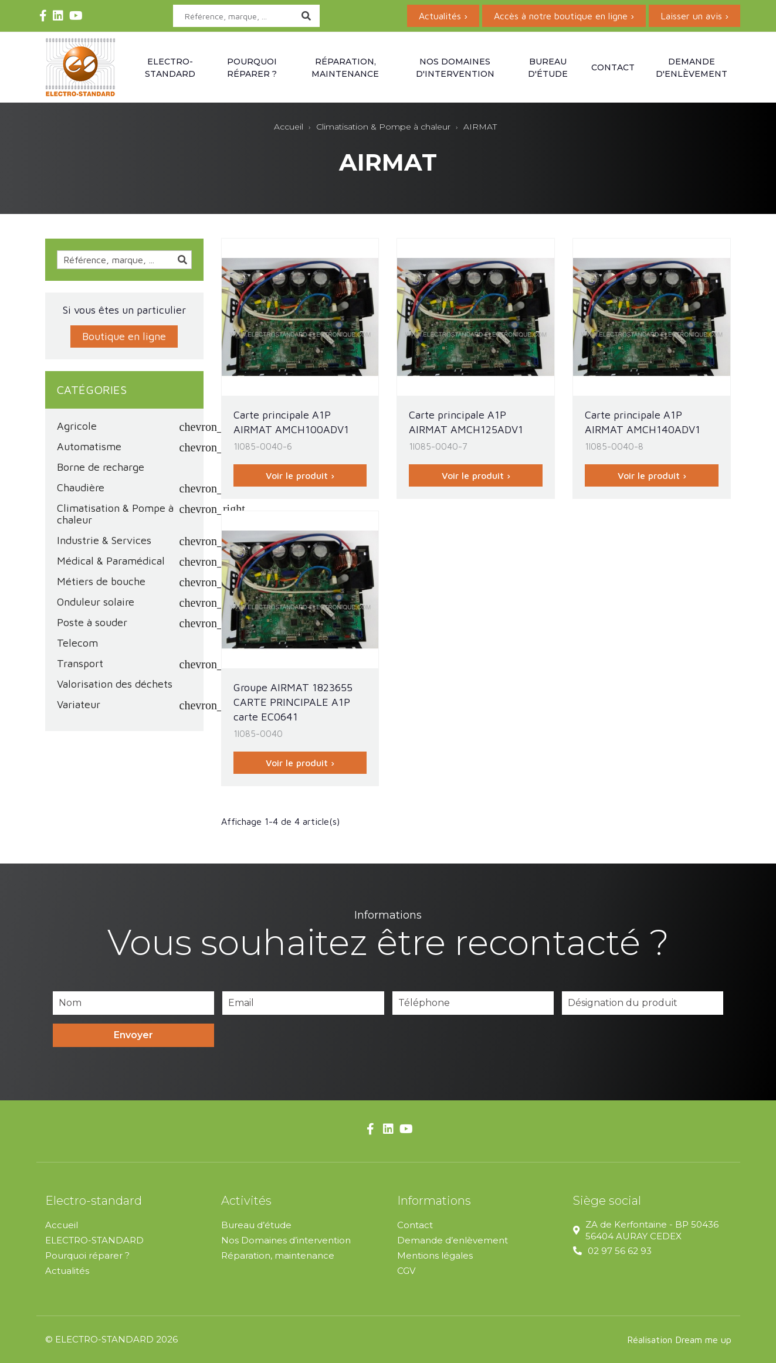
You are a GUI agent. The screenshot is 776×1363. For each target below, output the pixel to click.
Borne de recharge (100, 467)
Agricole (77, 426)
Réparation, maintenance (345, 67)
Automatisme (89, 447)
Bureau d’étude (256, 1225)
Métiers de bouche (101, 581)
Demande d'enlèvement (691, 67)
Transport (80, 663)
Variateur (78, 705)
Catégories (92, 389)
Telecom (77, 643)
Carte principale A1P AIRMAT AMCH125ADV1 (466, 422)
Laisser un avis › (694, 16)
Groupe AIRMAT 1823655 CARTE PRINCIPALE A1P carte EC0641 (293, 702)
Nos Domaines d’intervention (286, 1240)
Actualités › (443, 16)
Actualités (67, 1270)
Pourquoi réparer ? (252, 67)
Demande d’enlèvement (452, 1240)
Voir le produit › (300, 475)
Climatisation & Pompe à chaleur (115, 514)
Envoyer (133, 1035)
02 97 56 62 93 (620, 1250)
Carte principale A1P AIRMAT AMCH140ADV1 (642, 422)
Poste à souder (92, 622)
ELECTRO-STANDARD (94, 1240)
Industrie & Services (104, 540)
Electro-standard (170, 67)
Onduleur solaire (95, 602)
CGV (406, 1270)
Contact (613, 67)
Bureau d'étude (548, 67)
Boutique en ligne (124, 336)
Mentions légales (435, 1255)
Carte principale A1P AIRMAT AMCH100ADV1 (291, 422)
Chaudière (80, 488)
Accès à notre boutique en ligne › (564, 16)
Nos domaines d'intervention (455, 67)
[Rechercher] (246, 16)
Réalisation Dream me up (679, 1339)
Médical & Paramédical (111, 561)
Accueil (61, 1225)
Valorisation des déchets (114, 684)
